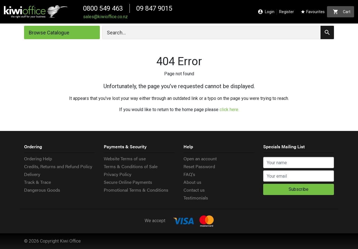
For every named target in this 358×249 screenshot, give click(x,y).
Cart (341, 12)
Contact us (194, 190)
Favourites (313, 12)
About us (192, 182)
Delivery (32, 174)
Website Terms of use (125, 158)
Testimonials (195, 197)
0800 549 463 (103, 8)
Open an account (200, 158)
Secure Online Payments (128, 182)
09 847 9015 (154, 8)
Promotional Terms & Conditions (136, 190)
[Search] (218, 32)
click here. (229, 109)
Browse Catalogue (49, 33)
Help (188, 146)
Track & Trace (37, 182)
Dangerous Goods (42, 190)
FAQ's (189, 174)
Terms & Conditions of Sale (130, 166)
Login (266, 12)
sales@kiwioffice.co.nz (105, 16)
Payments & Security (125, 146)
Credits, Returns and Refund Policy (58, 166)
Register (286, 12)
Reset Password (199, 166)
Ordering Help (38, 158)
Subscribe (298, 189)
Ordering (33, 146)
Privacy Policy (117, 174)
